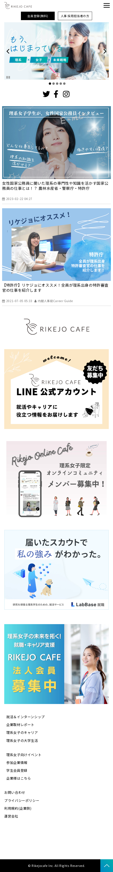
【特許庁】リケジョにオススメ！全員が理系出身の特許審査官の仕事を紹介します (55, 287)
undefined (10, 51)
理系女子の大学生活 (22, 740)
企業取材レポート (20, 724)
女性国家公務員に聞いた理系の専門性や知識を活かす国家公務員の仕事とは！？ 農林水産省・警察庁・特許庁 (55, 185)
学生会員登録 (16, 770)
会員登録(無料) (37, 16)
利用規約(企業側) (18, 808)
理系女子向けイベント (23, 754)
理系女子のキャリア (22, 732)
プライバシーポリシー (21, 800)
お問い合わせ (14, 792)
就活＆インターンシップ (25, 716)
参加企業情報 (16, 762)
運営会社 (11, 816)
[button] (106, 5)
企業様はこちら (18, 778)
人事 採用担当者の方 (75, 16)
